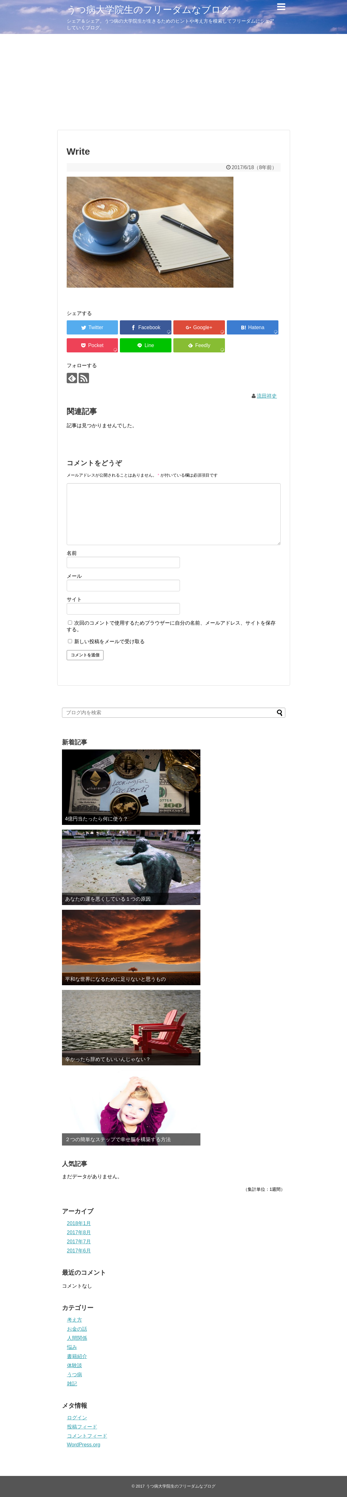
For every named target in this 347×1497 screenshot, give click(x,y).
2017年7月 (79, 1241)
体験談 (74, 1365)
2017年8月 (79, 1232)
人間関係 (77, 1338)
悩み (72, 1347)
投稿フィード (82, 1426)
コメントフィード (87, 1436)
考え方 (74, 1320)
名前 (72, 553)
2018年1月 (79, 1223)
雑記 (72, 1383)
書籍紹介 (77, 1356)
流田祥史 (267, 396)
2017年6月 (79, 1250)
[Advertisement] (173, 81)
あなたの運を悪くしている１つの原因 (108, 899)
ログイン (77, 1417)
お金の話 (77, 1329)
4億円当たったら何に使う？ (96, 818)
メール (74, 576)
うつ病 (74, 1374)
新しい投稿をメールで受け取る (109, 641)
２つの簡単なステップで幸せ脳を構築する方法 (118, 1139)
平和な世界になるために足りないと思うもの (115, 979)
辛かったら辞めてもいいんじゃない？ (108, 1059)
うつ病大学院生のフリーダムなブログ (149, 9)
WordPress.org (83, 1444)
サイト (74, 599)
